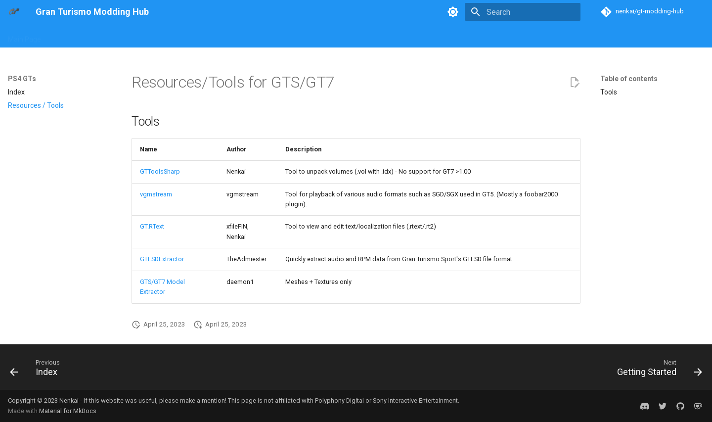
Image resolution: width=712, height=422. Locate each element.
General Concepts (284, 36)
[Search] (522, 12)
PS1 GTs (92, 36)
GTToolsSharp (160, 171)
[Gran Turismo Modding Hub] (14, 12)
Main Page (24, 36)
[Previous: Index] (38, 370)
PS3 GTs (168, 36)
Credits (594, 36)
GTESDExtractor (162, 259)
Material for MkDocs (67, 411)
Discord (560, 36)
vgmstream (156, 194)
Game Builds (380, 36)
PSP (237, 36)
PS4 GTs (206, 36)
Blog (60, 36)
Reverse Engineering (444, 36)
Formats (336, 36)
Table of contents (629, 79)
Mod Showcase (512, 36)
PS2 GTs (130, 36)
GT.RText (152, 226)
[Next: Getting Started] (656, 370)
